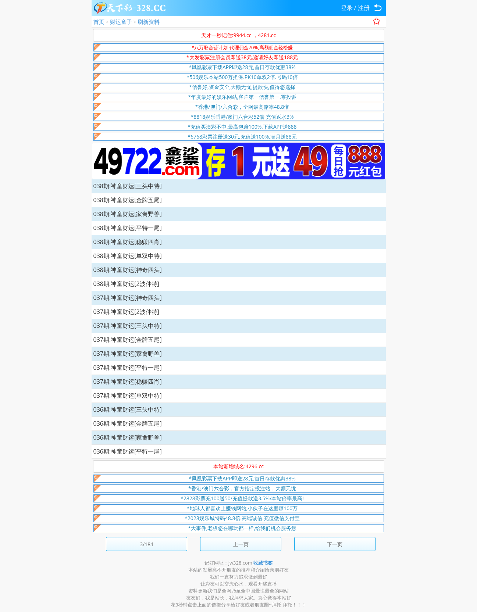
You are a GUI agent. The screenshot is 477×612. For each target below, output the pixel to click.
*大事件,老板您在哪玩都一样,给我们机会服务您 (242, 528)
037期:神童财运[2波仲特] (126, 312)
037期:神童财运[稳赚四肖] (127, 381)
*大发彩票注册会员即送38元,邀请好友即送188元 (242, 57)
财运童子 (121, 21)
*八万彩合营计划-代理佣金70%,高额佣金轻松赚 (242, 47)
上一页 (241, 544)
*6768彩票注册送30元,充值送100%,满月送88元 (242, 136)
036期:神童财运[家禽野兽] (127, 437)
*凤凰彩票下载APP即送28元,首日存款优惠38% (242, 67)
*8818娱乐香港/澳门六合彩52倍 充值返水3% (242, 116)
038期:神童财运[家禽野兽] (127, 214)
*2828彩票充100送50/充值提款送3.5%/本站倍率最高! (242, 498)
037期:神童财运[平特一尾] (127, 368)
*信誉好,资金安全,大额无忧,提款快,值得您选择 (242, 86)
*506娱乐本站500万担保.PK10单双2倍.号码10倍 (242, 77)
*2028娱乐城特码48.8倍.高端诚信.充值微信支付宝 (242, 518)
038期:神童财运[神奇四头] (127, 270)
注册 (364, 8)
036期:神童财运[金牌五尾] (127, 423)
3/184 (146, 544)
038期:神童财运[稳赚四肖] (127, 242)
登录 (347, 8)
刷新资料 (149, 21)
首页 (98, 21)
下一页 (334, 544)
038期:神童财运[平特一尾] (127, 228)
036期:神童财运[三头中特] (127, 409)
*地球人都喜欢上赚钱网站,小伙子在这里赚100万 (242, 508)
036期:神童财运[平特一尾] (127, 451)
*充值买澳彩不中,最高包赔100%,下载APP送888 (242, 126)
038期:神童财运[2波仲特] (126, 284)
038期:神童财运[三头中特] (127, 186)
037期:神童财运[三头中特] (127, 326)
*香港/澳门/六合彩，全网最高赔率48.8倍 (242, 106)
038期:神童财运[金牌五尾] (127, 200)
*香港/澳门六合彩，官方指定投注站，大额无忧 (242, 488)
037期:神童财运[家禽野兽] (127, 354)
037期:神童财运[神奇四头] (127, 298)
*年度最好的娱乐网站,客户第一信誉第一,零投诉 (242, 96)
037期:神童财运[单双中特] (127, 395)
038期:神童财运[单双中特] (127, 256)
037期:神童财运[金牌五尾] (127, 340)
